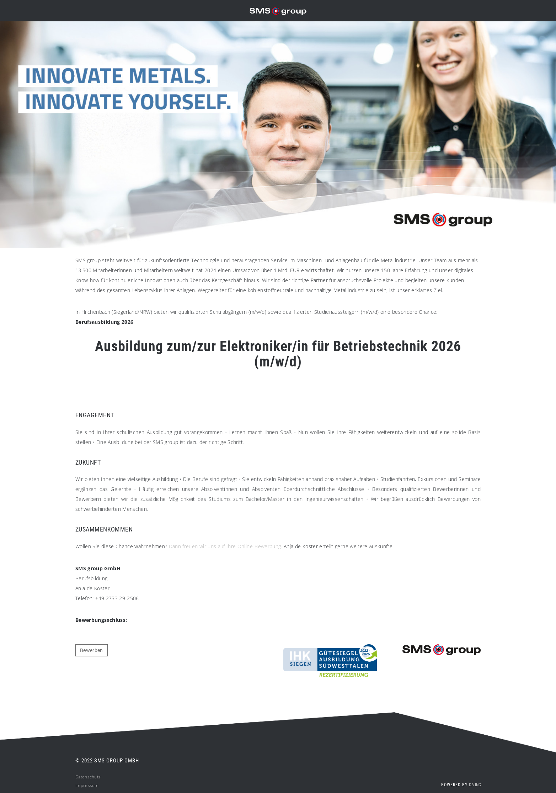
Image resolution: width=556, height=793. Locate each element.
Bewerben (91, 653)
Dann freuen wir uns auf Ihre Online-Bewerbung (225, 549)
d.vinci (475, 788)
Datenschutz (88, 780)
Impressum (87, 789)
